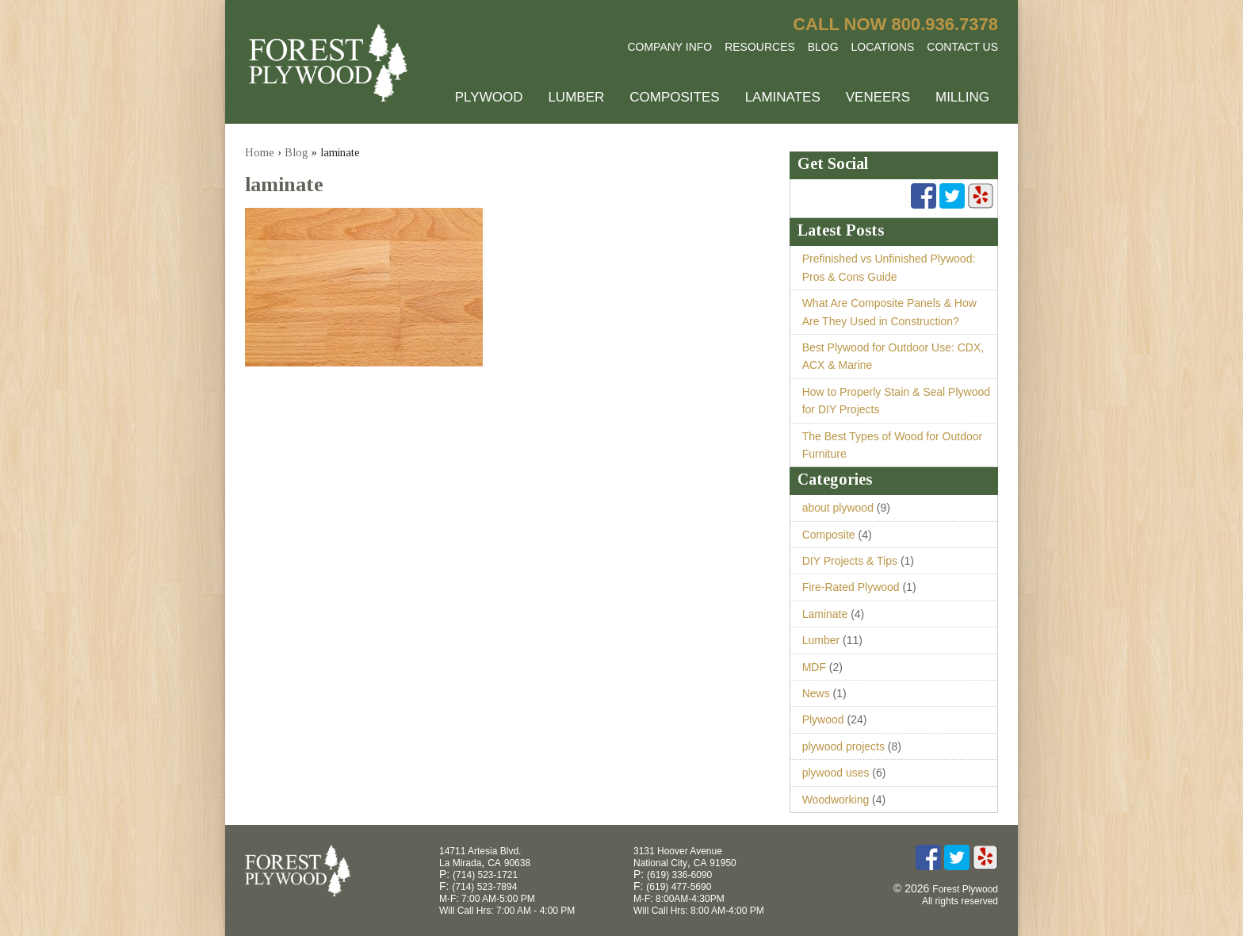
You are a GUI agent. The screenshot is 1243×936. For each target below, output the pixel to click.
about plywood (838, 507)
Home (259, 153)
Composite (828, 534)
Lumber (576, 97)
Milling (962, 97)
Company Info (669, 46)
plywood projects (843, 746)
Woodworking (836, 799)
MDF (814, 667)
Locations (883, 46)
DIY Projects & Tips (849, 560)
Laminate (825, 614)
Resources (760, 46)
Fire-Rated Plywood (851, 587)
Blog (823, 46)
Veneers (878, 97)
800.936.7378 (944, 24)
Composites (674, 97)
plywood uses (836, 772)
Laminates (782, 97)
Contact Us (962, 46)
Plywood (489, 97)
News (816, 693)
